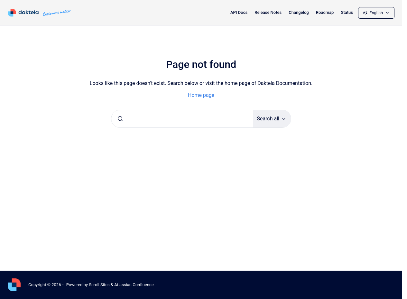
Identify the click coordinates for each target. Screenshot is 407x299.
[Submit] (120, 119)
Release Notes (268, 12)
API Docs (238, 12)
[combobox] (182, 118)
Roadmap (325, 12)
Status (347, 12)
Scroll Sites (99, 284)
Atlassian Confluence (133, 284)
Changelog (299, 12)
